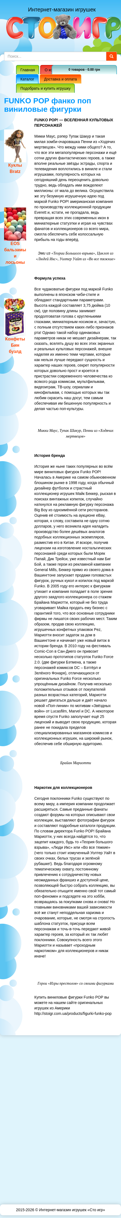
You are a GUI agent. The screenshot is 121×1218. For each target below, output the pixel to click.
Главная (27, 70)
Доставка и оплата (60, 79)
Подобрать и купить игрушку (45, 88)
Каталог (27, 79)
